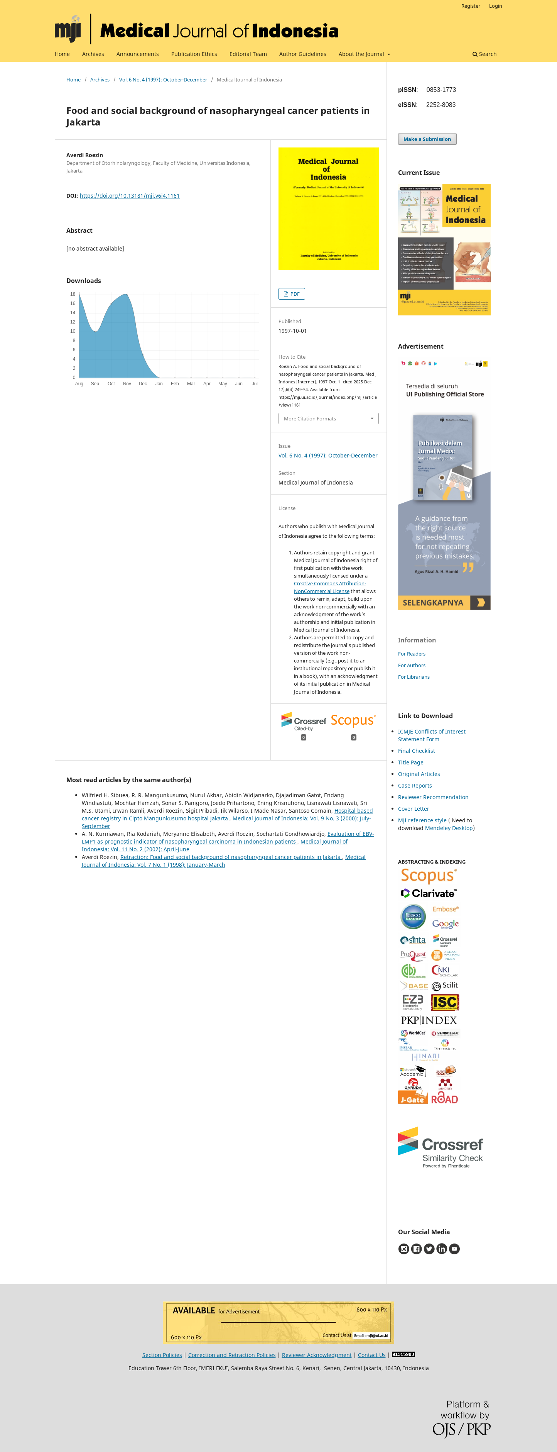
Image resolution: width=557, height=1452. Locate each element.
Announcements (137, 54)
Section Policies (162, 1355)
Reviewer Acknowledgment (317, 1355)
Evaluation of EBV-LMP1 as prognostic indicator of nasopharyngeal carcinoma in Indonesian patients (228, 837)
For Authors (411, 665)
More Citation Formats (310, 418)
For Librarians (414, 676)
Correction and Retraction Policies (232, 1355)
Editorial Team (248, 54)
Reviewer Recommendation (433, 797)
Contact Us (372, 1355)
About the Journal (362, 54)
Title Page (411, 762)
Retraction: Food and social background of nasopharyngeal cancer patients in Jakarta (231, 857)
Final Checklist (416, 750)
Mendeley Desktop (449, 828)
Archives (93, 54)
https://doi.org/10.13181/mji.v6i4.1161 (130, 195)
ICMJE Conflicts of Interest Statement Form (432, 735)
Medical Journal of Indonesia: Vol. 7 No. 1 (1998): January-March (224, 860)
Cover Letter (413, 808)
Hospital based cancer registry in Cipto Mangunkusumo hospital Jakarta (227, 814)
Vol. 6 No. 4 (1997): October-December (163, 79)
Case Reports (415, 785)
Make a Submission (427, 139)
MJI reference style (422, 820)
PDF (294, 293)
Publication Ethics (194, 54)
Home (62, 54)
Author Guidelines (302, 54)
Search (485, 54)
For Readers (411, 653)
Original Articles (419, 774)
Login (495, 5)
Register (470, 5)
